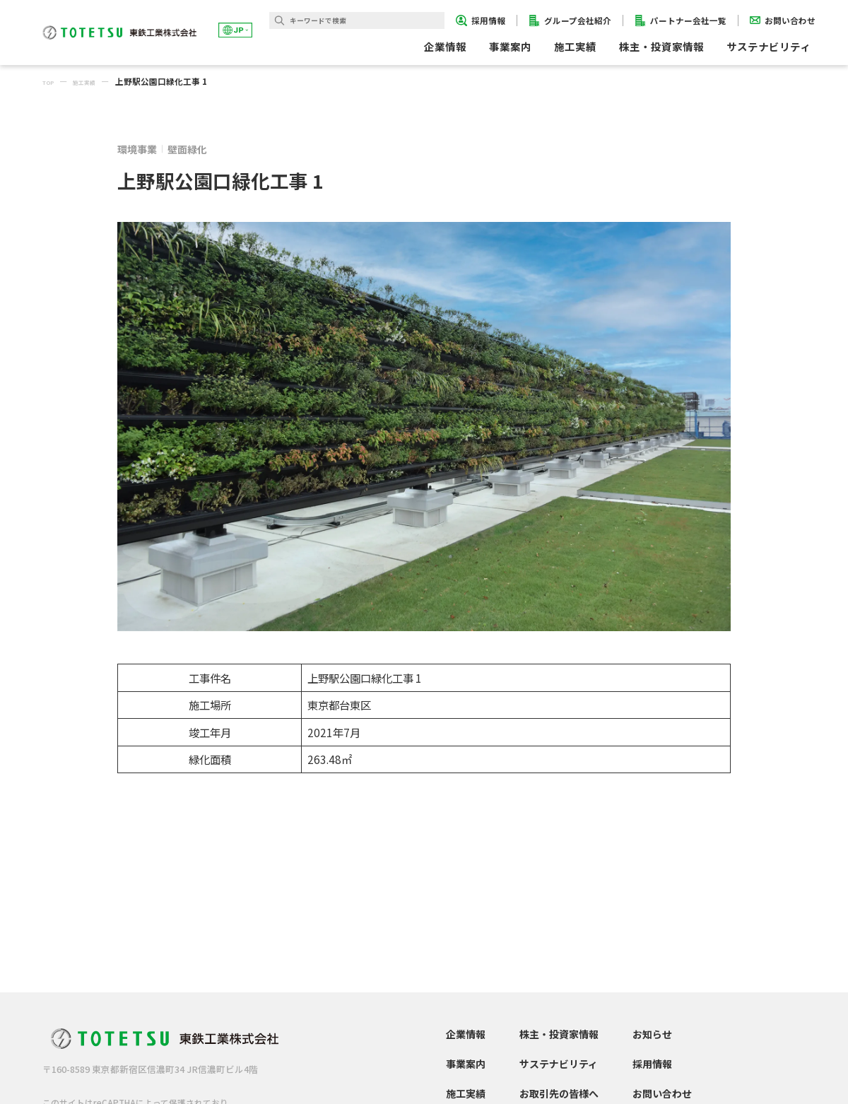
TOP (51, 81)
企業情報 (465, 1034)
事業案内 (465, 1064)
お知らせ (652, 1034)
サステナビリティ (558, 1064)
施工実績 (575, 46)
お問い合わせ (662, 1093)
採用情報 (652, 1064)
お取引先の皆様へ (559, 1093)
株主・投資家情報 (559, 1034)
